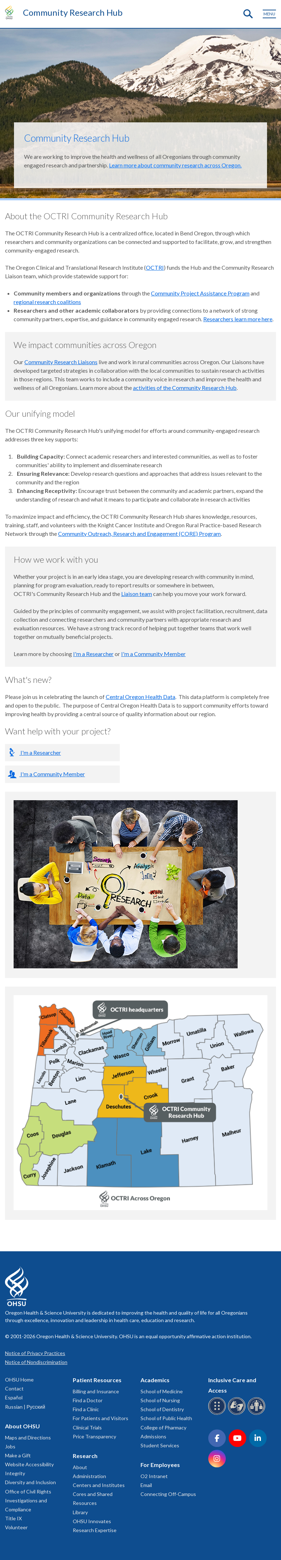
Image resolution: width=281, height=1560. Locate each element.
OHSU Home (19, 1379)
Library (80, 1512)
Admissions (153, 1436)
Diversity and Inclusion (30, 1482)
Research (85, 1455)
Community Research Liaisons (60, 361)
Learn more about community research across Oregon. (175, 165)
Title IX (13, 1518)
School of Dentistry (162, 1409)
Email (146, 1485)
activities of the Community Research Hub (185, 387)
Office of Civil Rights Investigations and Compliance (28, 1500)
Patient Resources (97, 1379)
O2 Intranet (154, 1476)
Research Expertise (94, 1530)
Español (14, 1397)
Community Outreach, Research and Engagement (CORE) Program (139, 533)
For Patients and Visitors (100, 1418)
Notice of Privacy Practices (35, 1353)
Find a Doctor (88, 1400)
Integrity (15, 1473)
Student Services (159, 1445)
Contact (14, 1388)
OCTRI (155, 267)
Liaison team (136, 593)
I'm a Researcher (93, 653)
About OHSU (22, 1426)
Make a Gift (18, 1455)
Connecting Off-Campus (168, 1494)
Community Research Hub (73, 12)
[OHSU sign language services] (238, 1413)
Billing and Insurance (96, 1391)
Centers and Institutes (99, 1485)
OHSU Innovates (92, 1521)
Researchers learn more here (237, 319)
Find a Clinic (86, 1409)
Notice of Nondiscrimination (36, 1362)
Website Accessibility (29, 1464)
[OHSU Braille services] (218, 1413)
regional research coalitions (47, 301)
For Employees (160, 1464)
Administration (89, 1476)
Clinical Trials (87, 1427)
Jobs (10, 1446)
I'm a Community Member (153, 653)
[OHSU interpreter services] (257, 1413)
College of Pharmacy (163, 1427)
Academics (155, 1379)
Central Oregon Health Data (140, 696)
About (80, 1467)
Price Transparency (94, 1436)
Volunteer (16, 1527)
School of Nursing (160, 1400)
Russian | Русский (25, 1407)
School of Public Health (166, 1418)
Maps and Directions (28, 1437)
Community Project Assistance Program (200, 293)
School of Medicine (161, 1391)
